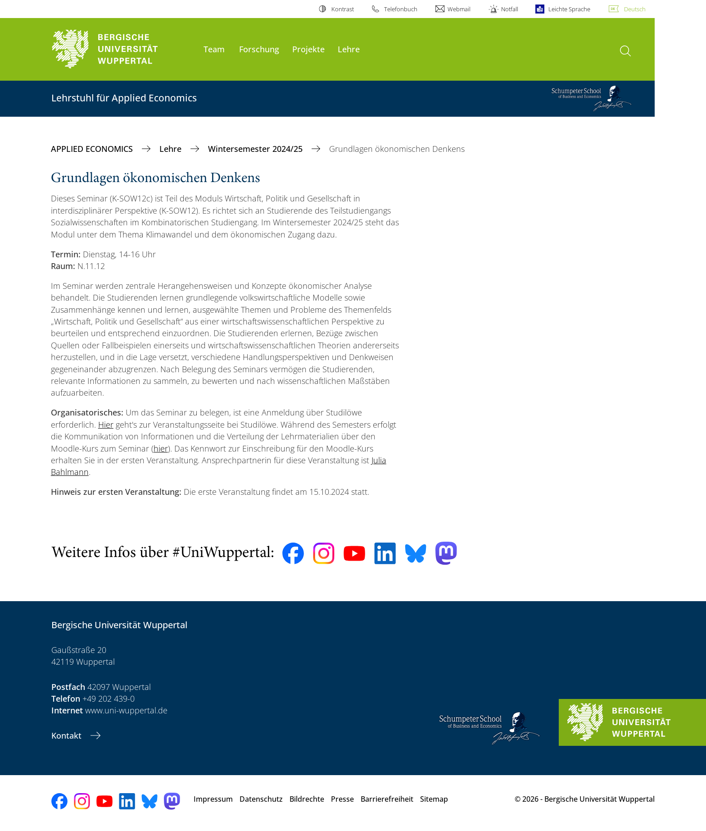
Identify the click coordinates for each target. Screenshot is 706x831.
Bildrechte (307, 799)
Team (214, 49)
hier (161, 448)
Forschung (259, 49)
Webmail (459, 9)
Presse (342, 799)
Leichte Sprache (569, 9)
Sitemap (434, 799)
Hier (105, 424)
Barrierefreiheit (387, 799)
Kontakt (67, 735)
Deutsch (635, 9)
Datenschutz (261, 799)
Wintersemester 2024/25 (256, 148)
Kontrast (342, 9)
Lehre (349, 49)
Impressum (213, 799)
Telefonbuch (400, 9)
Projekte (308, 49)
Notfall (509, 9)
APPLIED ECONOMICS (93, 148)
